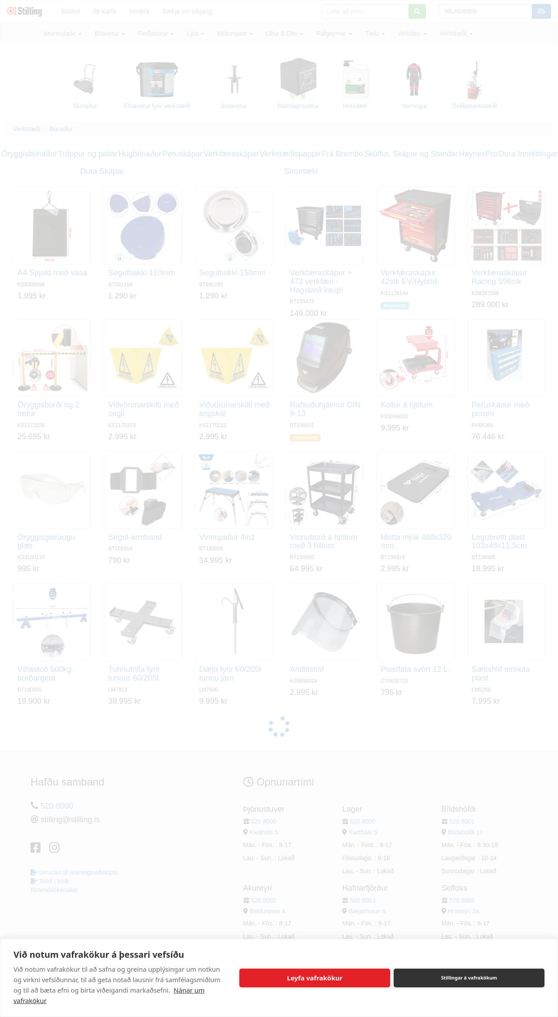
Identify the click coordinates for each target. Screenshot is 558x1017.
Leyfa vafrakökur (314, 977)
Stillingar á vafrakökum (469, 977)
